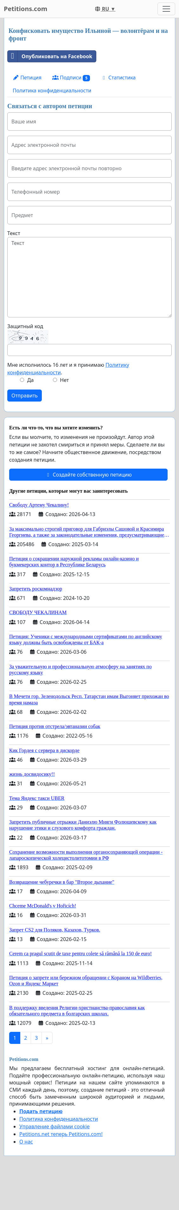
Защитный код (25, 326)
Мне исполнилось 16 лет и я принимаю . (68, 368)
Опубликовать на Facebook (50, 56)
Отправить (24, 395)
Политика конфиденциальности (52, 90)
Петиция (27, 77)
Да (30, 380)
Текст (13, 233)
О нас (26, 1141)
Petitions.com (25, 8)
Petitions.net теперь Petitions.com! (61, 1134)
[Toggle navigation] (166, 9)
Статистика (118, 77)
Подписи (71, 77)
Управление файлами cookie (54, 1126)
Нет (64, 380)
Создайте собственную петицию (88, 474)
